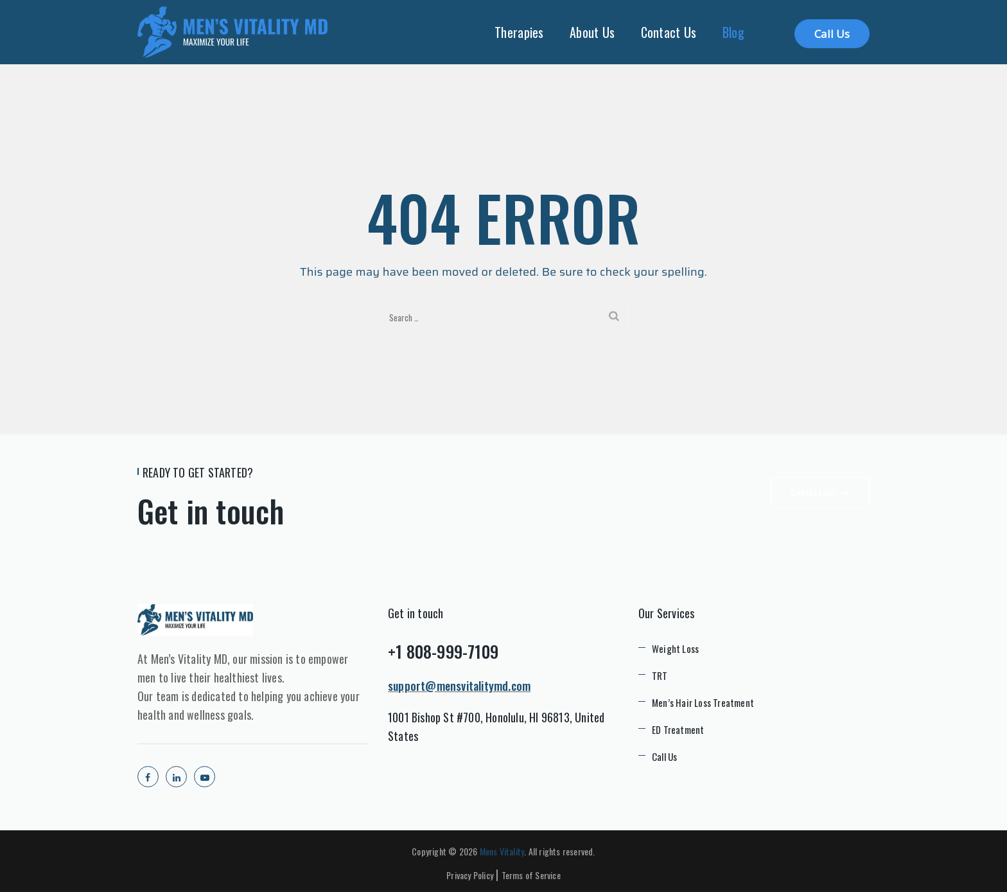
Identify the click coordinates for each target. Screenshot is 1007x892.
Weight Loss (675, 648)
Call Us (832, 33)
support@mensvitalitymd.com (459, 685)
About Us (592, 32)
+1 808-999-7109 (443, 651)
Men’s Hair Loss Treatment (703, 702)
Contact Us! (820, 492)
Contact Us (669, 32)
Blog (733, 32)
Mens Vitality (502, 851)
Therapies (519, 32)
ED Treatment (678, 729)
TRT (660, 675)
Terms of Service (531, 875)
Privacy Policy (469, 875)
